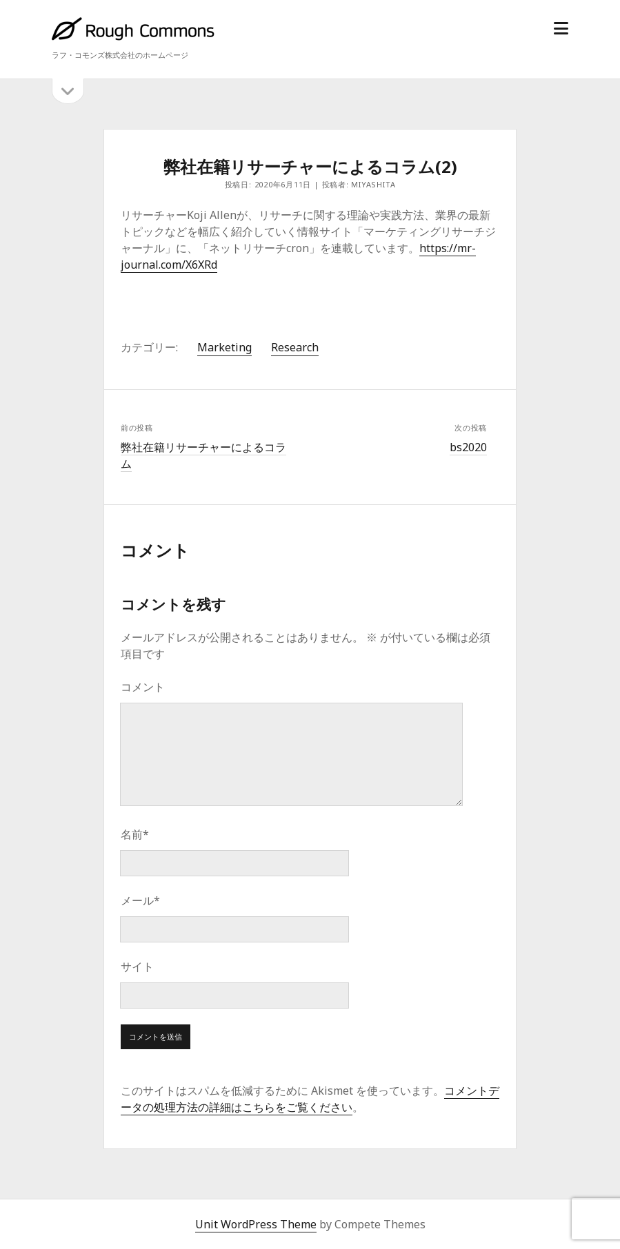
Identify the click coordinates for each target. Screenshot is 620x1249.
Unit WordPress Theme (256, 1224)
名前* (135, 834)
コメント (143, 686)
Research (295, 347)
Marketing (224, 347)
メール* (140, 900)
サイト (137, 966)
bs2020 (468, 447)
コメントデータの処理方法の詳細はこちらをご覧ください (310, 1099)
